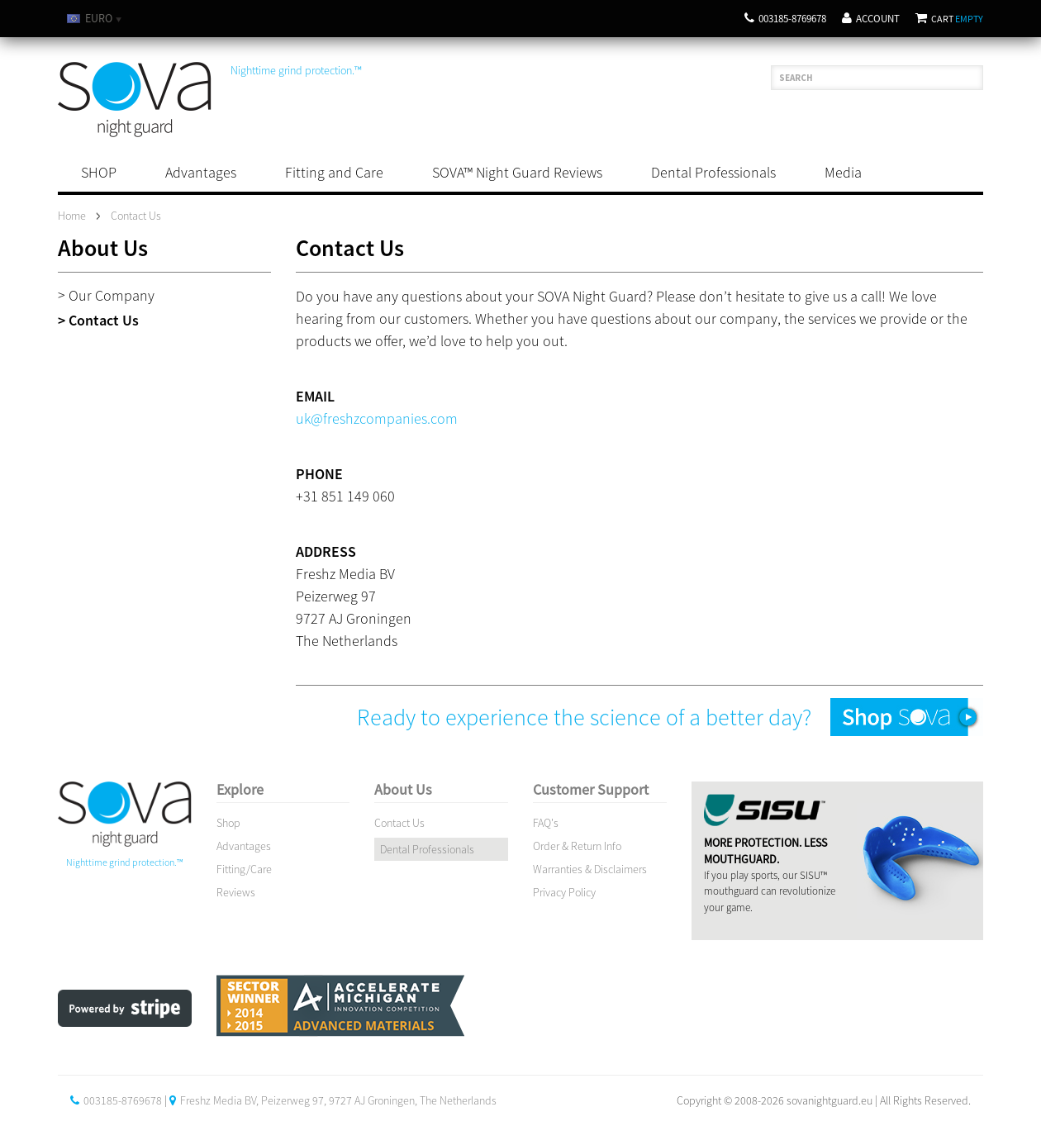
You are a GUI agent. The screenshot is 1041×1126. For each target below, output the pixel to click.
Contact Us (399, 822)
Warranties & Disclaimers (590, 869)
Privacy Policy (564, 892)
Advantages (200, 172)
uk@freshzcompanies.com (377, 418)
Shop (228, 822)
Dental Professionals (713, 172)
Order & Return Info (577, 846)
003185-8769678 (785, 19)
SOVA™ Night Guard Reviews (517, 172)
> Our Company (106, 295)
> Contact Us (98, 320)
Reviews (235, 892)
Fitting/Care (244, 869)
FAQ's (546, 822)
